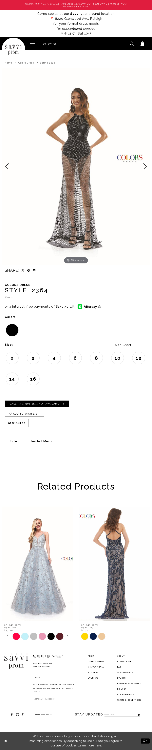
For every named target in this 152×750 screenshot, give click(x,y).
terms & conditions (129, 700)
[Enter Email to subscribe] (122, 714)
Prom (91, 656)
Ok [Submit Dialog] (145, 741)
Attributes (17, 423)
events (121, 678)
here (98, 745)
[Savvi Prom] (13, 49)
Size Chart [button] (123, 345)
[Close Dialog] (5, 741)
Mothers (93, 672)
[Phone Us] (49, 43)
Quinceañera (96, 662)
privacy (122, 689)
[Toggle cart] (142, 43)
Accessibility (125, 695)
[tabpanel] (76, 166)
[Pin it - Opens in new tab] (28, 270)
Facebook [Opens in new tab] (50, 699)
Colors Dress (26, 62)
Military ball (96, 667)
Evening (93, 678)
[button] (32, 43)
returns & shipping (129, 683)
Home (8, 62)
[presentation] (37, 564)
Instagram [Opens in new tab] (38, 699)
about (121, 656)
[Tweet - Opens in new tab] (22, 270)
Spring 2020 (47, 62)
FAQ (119, 667)
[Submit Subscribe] (137, 714)
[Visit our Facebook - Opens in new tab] (11, 714)
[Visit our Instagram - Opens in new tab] (17, 714)
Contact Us (124, 662)
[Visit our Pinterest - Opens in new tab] (23, 714)
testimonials (125, 672)
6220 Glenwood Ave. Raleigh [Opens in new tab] (78, 19)
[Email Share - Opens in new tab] (34, 270)
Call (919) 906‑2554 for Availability (37, 403)
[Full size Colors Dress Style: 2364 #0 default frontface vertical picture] (76, 166)
